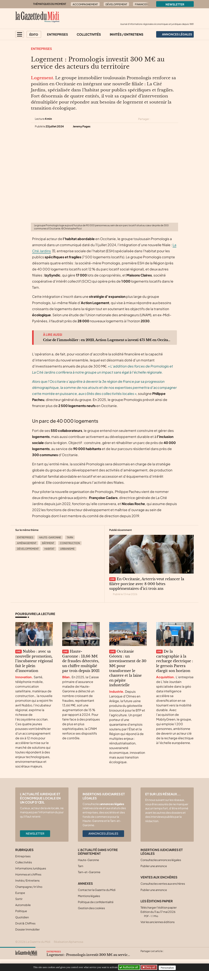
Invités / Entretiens (126, 34)
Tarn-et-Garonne (89, 872)
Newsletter (175, 4)
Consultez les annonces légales (161, 860)
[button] (19, 34)
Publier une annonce (154, 866)
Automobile (23, 905)
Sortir (19, 899)
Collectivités (89, 34)
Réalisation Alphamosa (68, 941)
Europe (20, 892)
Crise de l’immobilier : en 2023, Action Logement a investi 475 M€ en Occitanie (107, 340)
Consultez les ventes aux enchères (163, 883)
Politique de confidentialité (96, 902)
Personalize (168, 967)
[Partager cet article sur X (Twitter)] (154, 119)
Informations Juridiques (30, 868)
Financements (144, 4)
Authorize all (129, 967)
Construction (70, 543)
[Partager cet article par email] (175, 119)
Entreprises (57, 34)
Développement (116, 4)
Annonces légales (103, 833)
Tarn (70, 537)
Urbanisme (67, 548)
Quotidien (22, 917)
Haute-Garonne (50, 537)
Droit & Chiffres (25, 923)
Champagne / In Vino (28, 886)
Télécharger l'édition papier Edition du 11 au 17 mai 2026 (159, 912)
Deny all (150, 967)
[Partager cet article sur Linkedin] (168, 119)
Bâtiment (48, 543)
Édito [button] (33, 34)
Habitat (49, 548)
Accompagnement (85, 4)
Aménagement (26, 543)
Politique (21, 911)
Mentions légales (89, 896)
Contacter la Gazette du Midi (96, 890)
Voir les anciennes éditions (158, 922)
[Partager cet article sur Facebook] (161, 119)
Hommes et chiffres (28, 874)
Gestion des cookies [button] (91, 908)
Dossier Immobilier (27, 929)
